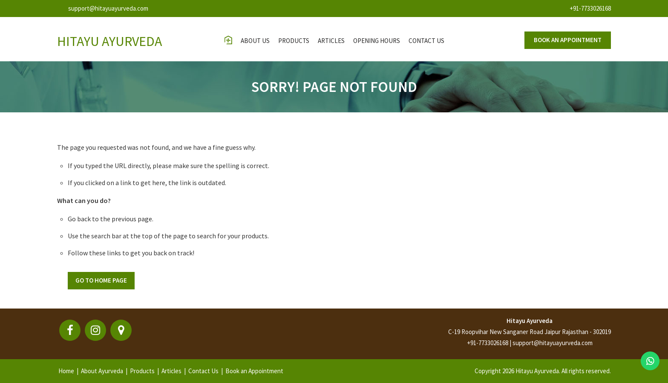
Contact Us (203, 371)
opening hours (376, 41)
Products (293, 41)
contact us (426, 41)
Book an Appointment (254, 371)
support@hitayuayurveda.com (108, 8)
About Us (255, 41)
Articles (331, 41)
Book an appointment (568, 40)
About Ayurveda (102, 371)
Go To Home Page (101, 280)
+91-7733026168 (590, 8)
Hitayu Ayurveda (530, 321)
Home (66, 371)
